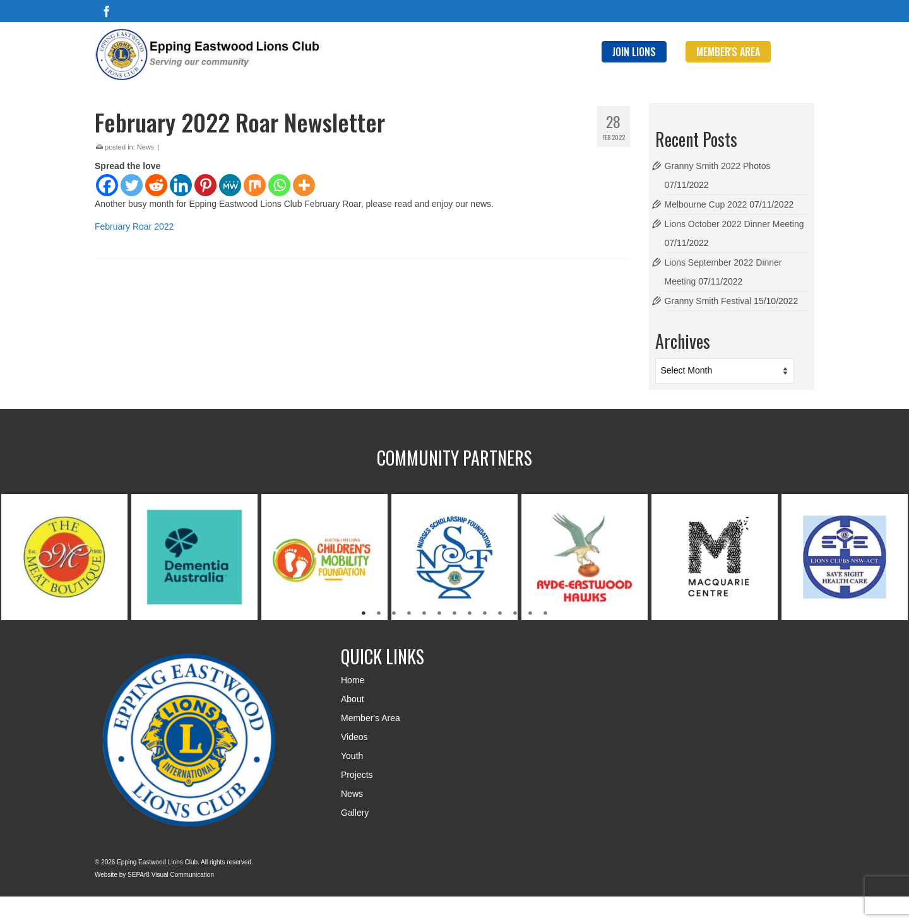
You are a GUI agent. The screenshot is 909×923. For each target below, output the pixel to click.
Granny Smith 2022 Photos (718, 166)
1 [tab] (363, 614)
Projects (357, 775)
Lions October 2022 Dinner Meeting (734, 224)
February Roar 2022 (134, 226)
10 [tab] (500, 614)
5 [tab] (424, 614)
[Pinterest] (205, 185)
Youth (352, 756)
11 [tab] (515, 614)
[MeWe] (230, 185)
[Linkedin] (181, 185)
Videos (354, 737)
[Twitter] (132, 185)
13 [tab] (545, 614)
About (352, 699)
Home (352, 680)
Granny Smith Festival (708, 301)
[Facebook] (107, 11)
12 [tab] (530, 614)
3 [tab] (394, 614)
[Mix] (255, 185)
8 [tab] (469, 614)
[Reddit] (156, 185)
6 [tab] (439, 614)
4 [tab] (409, 614)
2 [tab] (378, 614)
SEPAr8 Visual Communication (171, 874)
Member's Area (370, 718)
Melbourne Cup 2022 (706, 204)
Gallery (355, 813)
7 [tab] (454, 614)
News (146, 147)
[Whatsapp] (279, 185)
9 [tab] (484, 614)
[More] (304, 185)
